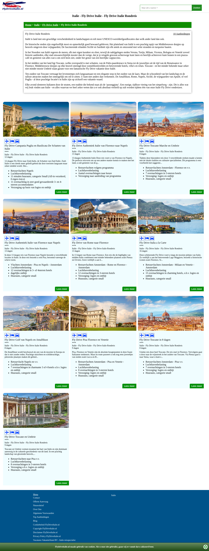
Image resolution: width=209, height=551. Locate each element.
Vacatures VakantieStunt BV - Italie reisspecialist (54, 540)
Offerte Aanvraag (40, 501)
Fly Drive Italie (50, 25)
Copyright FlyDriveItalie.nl (45, 528)
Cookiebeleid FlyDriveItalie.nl (46, 525)
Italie (37, 25)
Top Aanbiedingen (41, 517)
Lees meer (62, 192)
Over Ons (37, 509)
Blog (35, 521)
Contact (36, 498)
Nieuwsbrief (38, 505)
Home (28, 25)
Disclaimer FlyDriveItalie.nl (45, 532)
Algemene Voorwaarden (43, 513)
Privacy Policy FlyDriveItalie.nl (47, 536)
